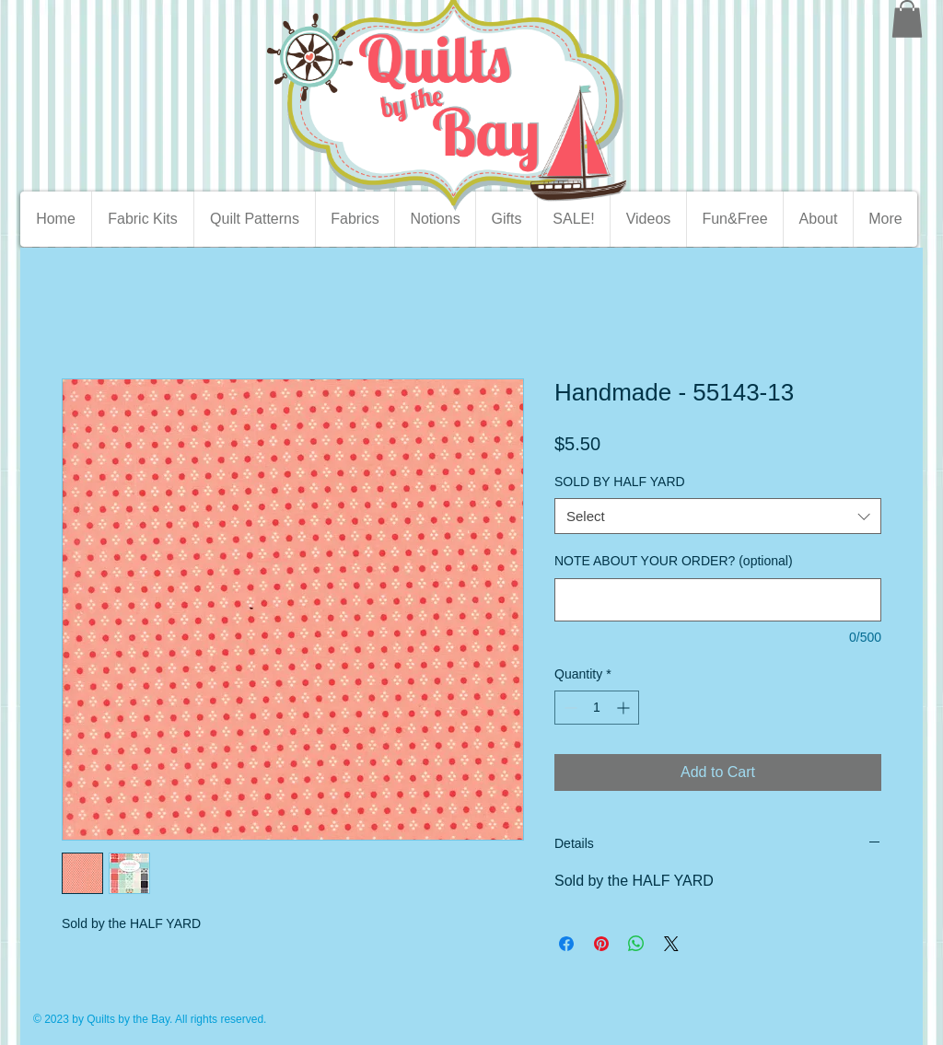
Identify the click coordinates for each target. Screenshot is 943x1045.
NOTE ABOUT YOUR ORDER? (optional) (673, 560)
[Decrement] (568, 707)
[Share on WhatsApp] (636, 944)
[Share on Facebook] (566, 944)
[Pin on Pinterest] (601, 944)
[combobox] (717, 516)
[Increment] (624, 707)
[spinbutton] (596, 707)
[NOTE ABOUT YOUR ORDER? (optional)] (717, 599)
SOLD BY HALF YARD (619, 481)
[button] (907, 19)
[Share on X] (671, 944)
